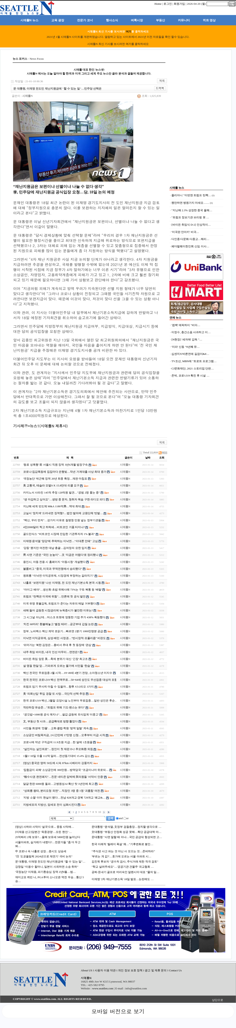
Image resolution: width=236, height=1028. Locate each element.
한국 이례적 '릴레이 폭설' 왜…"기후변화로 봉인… (122, 844)
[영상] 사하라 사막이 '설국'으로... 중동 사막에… (44, 826)
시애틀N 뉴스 (29, 20)
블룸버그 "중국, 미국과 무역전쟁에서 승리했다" (52, 568)
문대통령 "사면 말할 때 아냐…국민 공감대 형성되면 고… (127, 837)
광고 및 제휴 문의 (155, 970)
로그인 (167, 3)
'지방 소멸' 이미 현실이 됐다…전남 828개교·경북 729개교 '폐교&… (64, 797)
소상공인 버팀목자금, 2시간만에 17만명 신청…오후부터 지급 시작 (64, 735)
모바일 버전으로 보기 (117, 1011)
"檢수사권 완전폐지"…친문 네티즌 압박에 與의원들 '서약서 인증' (63, 776)
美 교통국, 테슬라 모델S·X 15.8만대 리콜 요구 (51, 485)
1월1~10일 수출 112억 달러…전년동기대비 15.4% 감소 (56, 756)
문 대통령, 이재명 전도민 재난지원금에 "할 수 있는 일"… (50, 861)
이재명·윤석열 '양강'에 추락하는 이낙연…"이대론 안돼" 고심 (60, 541)
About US (87, 970)
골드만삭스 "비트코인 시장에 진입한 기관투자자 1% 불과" (59, 534)
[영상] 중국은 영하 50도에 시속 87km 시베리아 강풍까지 (57, 763)
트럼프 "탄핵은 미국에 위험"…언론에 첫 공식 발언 (54, 596)
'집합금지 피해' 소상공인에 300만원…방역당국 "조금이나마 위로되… (66, 769)
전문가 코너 (85, 20)
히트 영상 (209, 20)
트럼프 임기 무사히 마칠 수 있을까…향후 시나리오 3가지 (58, 686)
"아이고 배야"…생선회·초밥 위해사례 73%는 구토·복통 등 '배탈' (62, 589)
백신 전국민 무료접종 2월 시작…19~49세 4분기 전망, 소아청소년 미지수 (67, 672)
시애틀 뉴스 (176, 187)
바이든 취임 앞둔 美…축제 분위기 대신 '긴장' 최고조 (55, 659)
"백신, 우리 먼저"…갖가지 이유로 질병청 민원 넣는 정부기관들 (62, 520)
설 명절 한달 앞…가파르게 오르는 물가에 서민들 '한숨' (57, 665)
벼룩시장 (137, 20)
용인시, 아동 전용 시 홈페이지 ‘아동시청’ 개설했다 (54, 561)
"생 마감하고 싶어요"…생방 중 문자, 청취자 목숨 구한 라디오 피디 (64, 499)
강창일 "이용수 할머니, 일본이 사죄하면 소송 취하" (46, 866)
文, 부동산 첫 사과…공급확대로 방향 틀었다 (50, 721)
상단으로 (217, 1000)
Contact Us (175, 970)
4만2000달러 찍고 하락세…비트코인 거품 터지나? (54, 527)
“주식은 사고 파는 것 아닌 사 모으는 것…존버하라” (123, 851)
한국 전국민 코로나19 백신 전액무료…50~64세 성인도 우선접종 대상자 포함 (70, 679)
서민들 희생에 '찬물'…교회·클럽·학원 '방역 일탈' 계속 (56, 728)
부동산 (160, 20)
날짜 (147, 457)
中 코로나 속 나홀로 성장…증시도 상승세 (40, 851)
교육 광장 (57, 20)
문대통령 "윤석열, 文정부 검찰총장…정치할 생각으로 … (126, 826)
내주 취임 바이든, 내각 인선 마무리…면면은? (51, 652)
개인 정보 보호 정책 (130, 970)
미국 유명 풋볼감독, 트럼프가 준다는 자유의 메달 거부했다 (60, 603)
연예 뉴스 (175, 317)
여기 (128, 31)
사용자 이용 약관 (105, 970)
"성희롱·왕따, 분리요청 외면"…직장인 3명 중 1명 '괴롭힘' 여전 (61, 790)
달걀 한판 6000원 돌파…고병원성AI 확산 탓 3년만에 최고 (58, 783)
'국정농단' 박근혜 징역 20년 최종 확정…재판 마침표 (55, 478)
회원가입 (179, 3)
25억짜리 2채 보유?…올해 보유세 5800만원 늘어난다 (47, 837)
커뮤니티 (184, 20)
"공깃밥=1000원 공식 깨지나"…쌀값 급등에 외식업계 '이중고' (61, 714)
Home (158, 3)
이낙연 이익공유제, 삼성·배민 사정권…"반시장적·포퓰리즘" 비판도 (64, 638)
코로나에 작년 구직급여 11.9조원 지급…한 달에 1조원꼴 (57, 742)
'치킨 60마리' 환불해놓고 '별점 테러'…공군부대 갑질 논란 (58, 624)
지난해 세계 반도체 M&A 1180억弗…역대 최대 (52, 506)
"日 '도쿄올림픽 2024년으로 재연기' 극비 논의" (44, 856)
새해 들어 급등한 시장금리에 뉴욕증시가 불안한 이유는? (58, 610)
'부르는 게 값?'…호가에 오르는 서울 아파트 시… (121, 856)
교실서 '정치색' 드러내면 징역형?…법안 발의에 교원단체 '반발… (63, 513)
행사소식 (112, 20)
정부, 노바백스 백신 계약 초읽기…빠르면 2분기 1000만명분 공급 (63, 631)
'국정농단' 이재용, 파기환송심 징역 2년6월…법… (45, 871)
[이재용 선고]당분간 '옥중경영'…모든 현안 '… (43, 832)
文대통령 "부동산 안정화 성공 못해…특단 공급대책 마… (126, 832)
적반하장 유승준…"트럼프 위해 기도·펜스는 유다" (54, 707)
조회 (161, 457)
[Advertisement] (196, 121)
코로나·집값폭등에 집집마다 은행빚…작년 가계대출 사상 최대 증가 (64, 471)
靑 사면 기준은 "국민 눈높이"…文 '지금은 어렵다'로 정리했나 (60, 554)
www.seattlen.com (102, 988)
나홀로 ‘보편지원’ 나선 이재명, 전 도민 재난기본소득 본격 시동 (62, 582)
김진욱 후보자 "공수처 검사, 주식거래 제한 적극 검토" (125, 861)
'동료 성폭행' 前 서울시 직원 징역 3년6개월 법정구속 (55, 464)
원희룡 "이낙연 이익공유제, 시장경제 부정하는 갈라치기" (58, 575)
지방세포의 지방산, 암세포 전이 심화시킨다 (50, 804)
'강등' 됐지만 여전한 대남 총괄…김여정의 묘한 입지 (55, 548)
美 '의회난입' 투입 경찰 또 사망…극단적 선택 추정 (54, 693)
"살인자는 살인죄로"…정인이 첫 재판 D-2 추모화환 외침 (58, 749)
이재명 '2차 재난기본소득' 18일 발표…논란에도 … (123, 879)
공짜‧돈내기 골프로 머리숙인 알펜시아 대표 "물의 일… (125, 872)
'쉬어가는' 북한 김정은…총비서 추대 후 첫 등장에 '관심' (57, 645)
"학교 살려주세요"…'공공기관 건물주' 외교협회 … (123, 866)
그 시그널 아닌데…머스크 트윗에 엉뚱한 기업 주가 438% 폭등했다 (64, 617)
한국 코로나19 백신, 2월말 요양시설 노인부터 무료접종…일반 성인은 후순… (70, 700)
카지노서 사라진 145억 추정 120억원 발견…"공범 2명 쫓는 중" (61, 492)
